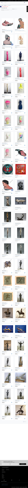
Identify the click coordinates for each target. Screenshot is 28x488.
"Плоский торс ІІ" (4, 239)
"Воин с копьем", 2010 (4, 303)
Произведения (5, 5)
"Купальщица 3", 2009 (17, 368)
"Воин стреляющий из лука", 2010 (6, 287)
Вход (22, 0)
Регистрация (25, 0)
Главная (2, 5)
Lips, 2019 (3, 111)
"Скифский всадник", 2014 (5, 319)
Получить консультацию (4, 481)
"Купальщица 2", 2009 (4, 384)
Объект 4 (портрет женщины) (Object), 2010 (7, 46)
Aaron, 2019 (16, 143)
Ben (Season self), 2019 (4, 143)
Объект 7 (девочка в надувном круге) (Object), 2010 (8, 30)
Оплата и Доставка (3, 474)
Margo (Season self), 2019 (18, 127)
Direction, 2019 (3, 62)
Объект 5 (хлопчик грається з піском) (19, 30)
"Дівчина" (16, 46)
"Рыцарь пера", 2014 (17, 319)
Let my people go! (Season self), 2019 (19, 111)
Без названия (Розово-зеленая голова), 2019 (7, 127)
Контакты (3, 478)
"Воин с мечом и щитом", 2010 (18, 287)
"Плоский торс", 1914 (17, 239)
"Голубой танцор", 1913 (18, 255)
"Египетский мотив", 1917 (5, 255)
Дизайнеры (3, 470)
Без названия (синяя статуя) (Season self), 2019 (20, 62)
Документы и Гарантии (3, 476)
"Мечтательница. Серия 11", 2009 (6, 368)
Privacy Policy (3, 477)
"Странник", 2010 (17, 303)
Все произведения (9, 5)
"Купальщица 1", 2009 (17, 384)
